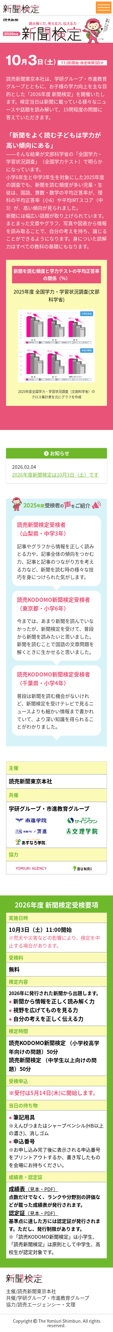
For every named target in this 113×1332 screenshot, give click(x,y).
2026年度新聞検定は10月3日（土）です (55, 474)
